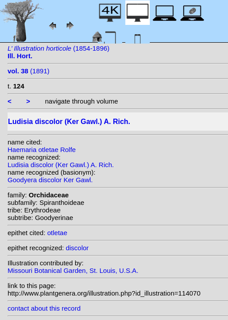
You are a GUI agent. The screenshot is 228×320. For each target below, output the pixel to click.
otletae (57, 232)
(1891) (28, 71)
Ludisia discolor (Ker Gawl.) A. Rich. (61, 164)
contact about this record (44, 308)
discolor (77, 248)
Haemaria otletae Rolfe (42, 149)
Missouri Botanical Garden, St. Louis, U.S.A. (73, 270)
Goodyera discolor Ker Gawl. (50, 180)
